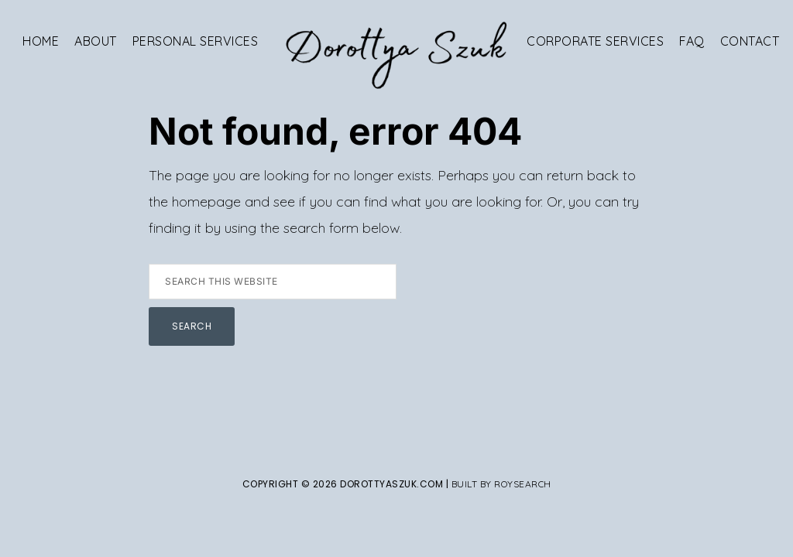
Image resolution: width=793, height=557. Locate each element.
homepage (206, 201)
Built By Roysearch (501, 484)
